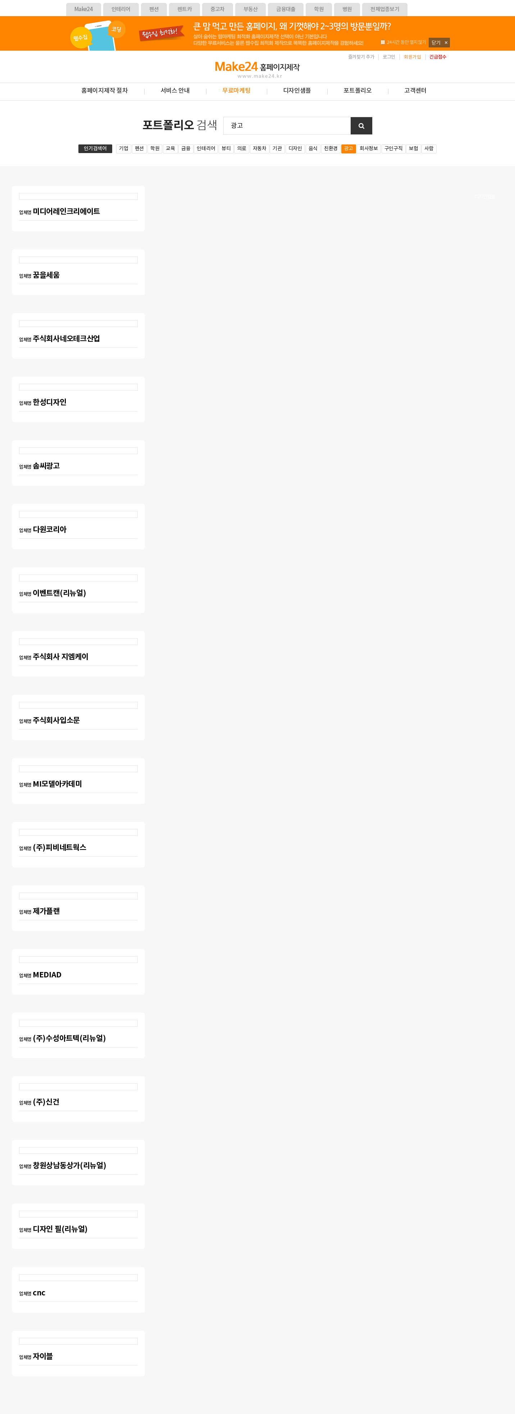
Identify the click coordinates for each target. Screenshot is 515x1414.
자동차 (259, 149)
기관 (277, 149)
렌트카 (184, 9)
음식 (313, 149)
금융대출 (285, 9)
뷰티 (226, 149)
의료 (241, 149)
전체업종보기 (384, 9)
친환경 (331, 149)
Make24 (83, 9)
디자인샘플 (485, 197)
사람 (428, 149)
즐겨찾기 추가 (361, 57)
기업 (123, 149)
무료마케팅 (236, 91)
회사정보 (369, 149)
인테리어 (121, 9)
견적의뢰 (485, 130)
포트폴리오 (357, 91)
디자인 (295, 149)
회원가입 (412, 57)
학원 (319, 9)
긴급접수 (437, 57)
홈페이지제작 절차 (104, 91)
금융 (185, 149)
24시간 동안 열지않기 (403, 42)
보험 (413, 149)
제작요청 (485, 163)
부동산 (250, 9)
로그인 (389, 57)
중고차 (217, 9)
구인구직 (393, 149)
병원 (347, 9)
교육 (170, 149)
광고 (348, 149)
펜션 (154, 9)
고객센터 (415, 91)
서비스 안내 (175, 91)
